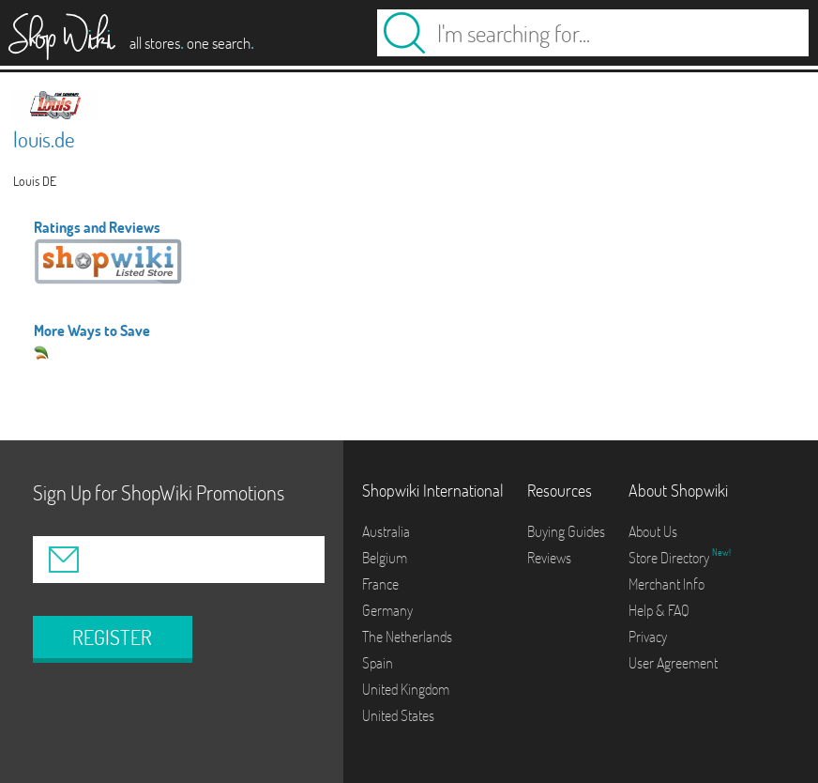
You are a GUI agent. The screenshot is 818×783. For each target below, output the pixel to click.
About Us (653, 531)
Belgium (384, 557)
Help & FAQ (659, 610)
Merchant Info (666, 584)
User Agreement (673, 662)
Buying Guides (566, 531)
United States (398, 715)
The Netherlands (407, 636)
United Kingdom (405, 689)
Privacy (648, 636)
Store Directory (670, 557)
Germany (387, 610)
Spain (377, 662)
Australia (386, 531)
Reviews (549, 557)
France (380, 584)
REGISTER (112, 637)
